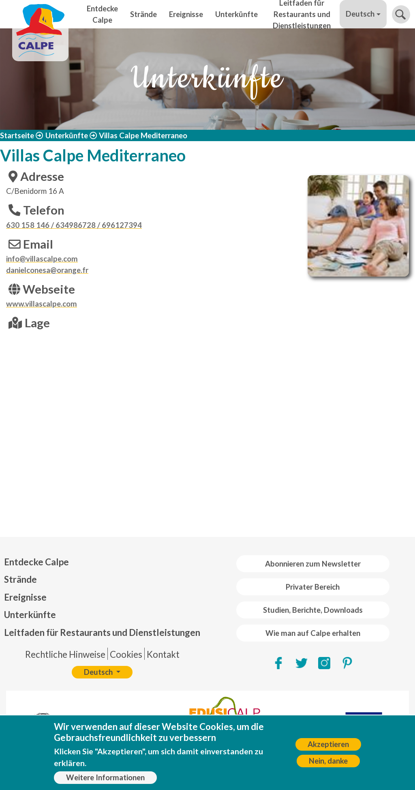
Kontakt (163, 654)
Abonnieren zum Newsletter (313, 563)
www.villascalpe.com (41, 303)
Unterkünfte (236, 14)
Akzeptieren (328, 744)
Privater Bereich (313, 586)
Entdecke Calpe (102, 14)
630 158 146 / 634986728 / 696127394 (74, 225)
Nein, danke (328, 760)
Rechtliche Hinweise (65, 654)
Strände (143, 14)
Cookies (126, 654)
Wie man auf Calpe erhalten (312, 633)
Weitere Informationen (105, 777)
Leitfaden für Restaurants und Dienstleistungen (302, 14)
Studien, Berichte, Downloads (313, 609)
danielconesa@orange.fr (47, 270)
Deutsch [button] (360, 13)
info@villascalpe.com (42, 258)
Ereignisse (186, 14)
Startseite (17, 135)
